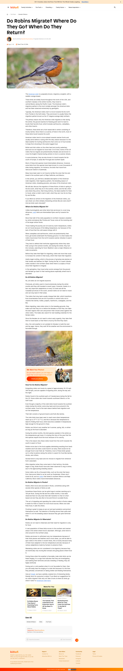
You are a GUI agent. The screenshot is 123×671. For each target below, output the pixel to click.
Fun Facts (38, 7)
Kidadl (8, 14)
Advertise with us (47, 656)
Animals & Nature (31, 598)
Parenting (49, 7)
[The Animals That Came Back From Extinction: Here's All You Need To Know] (49, 593)
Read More (85, 2)
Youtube (78, 663)
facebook (78, 654)
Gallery (12, 87)
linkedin (78, 661)
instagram (78, 658)
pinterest (78, 656)
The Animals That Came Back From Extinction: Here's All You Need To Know (48, 604)
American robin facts (44, 581)
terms (94, 654)
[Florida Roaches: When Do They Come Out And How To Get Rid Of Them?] (64, 593)
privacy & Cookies (97, 656)
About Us (61, 654)
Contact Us (45, 654)
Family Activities (26, 7)
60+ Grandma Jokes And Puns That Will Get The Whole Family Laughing (57, 2)
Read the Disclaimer (34, 639)
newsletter (62, 658)
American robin (33, 94)
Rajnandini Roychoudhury (27, 39)
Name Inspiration (74, 7)
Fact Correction (67, 639)
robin (34, 212)
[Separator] (76, 640)
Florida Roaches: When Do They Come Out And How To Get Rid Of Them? (64, 604)
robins (41, 477)
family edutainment (64, 661)
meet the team (63, 656)
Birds (41, 622)
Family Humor (60, 7)
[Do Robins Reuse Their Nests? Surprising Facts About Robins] (34, 592)
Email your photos (36, 379)
